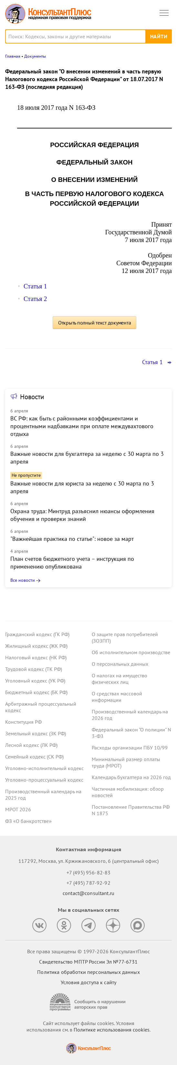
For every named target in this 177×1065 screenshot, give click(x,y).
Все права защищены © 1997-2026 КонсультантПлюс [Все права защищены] (88, 951)
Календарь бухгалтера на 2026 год (131, 777)
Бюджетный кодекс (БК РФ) (36, 692)
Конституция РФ (23, 722)
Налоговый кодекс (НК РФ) (36, 657)
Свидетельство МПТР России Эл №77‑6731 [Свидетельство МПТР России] (88, 961)
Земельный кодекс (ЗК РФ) (35, 733)
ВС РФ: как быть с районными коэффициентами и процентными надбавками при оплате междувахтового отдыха (81, 426)
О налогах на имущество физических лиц (119, 678)
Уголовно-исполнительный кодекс (44, 768)
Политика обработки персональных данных (88, 972)
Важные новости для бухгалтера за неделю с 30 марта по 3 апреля (87, 457)
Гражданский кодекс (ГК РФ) (37, 634)
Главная (12, 56)
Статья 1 (35, 286)
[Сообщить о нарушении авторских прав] (88, 1002)
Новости (32, 396)
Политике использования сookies (112, 1029)
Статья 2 (35, 298)
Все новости (22, 580)
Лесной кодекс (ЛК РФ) (31, 745)
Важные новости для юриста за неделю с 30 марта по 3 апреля (82, 487)
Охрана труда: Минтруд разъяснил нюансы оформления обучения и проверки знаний (82, 515)
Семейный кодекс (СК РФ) (34, 756)
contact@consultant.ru (88, 893)
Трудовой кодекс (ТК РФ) (33, 669)
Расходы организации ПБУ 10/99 (130, 747)
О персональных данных (120, 664)
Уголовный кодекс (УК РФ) (35, 680)
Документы (35, 56)
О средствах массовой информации (117, 696)
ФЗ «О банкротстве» (28, 821)
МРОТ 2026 (18, 809)
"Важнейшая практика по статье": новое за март (72, 538)
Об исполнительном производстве (131, 652)
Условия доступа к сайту (88, 982)
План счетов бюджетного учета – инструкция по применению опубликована (72, 562)
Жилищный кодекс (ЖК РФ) (36, 646)
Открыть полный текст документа (94, 322)
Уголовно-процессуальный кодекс (44, 780)
